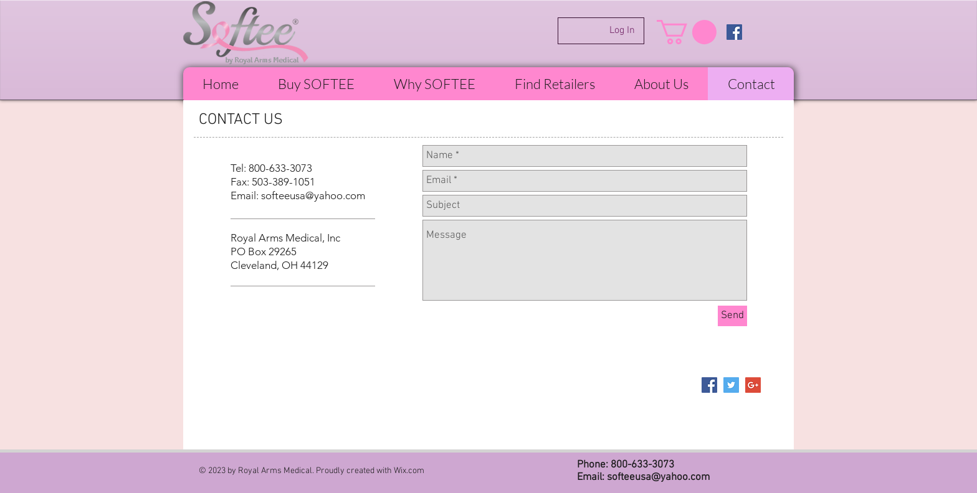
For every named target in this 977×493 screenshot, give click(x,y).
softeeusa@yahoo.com (313, 195)
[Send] (732, 316)
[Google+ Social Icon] (753, 385)
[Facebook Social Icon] (734, 32)
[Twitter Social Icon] (731, 385)
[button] (687, 32)
